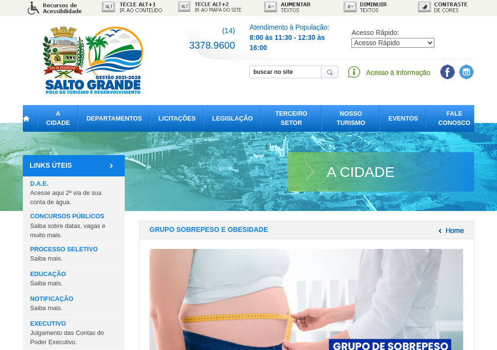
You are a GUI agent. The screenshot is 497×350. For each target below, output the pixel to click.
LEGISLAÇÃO (232, 118)
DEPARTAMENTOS (114, 118)
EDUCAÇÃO (48, 278)
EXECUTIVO (67, 333)
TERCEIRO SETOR (291, 118)
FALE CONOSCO (454, 118)
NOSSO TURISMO (350, 118)
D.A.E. (65, 193)
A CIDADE (58, 118)
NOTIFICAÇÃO (51, 303)
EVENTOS (403, 118)
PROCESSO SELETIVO (64, 253)
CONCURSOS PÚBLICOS (67, 225)
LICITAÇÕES (177, 118)
